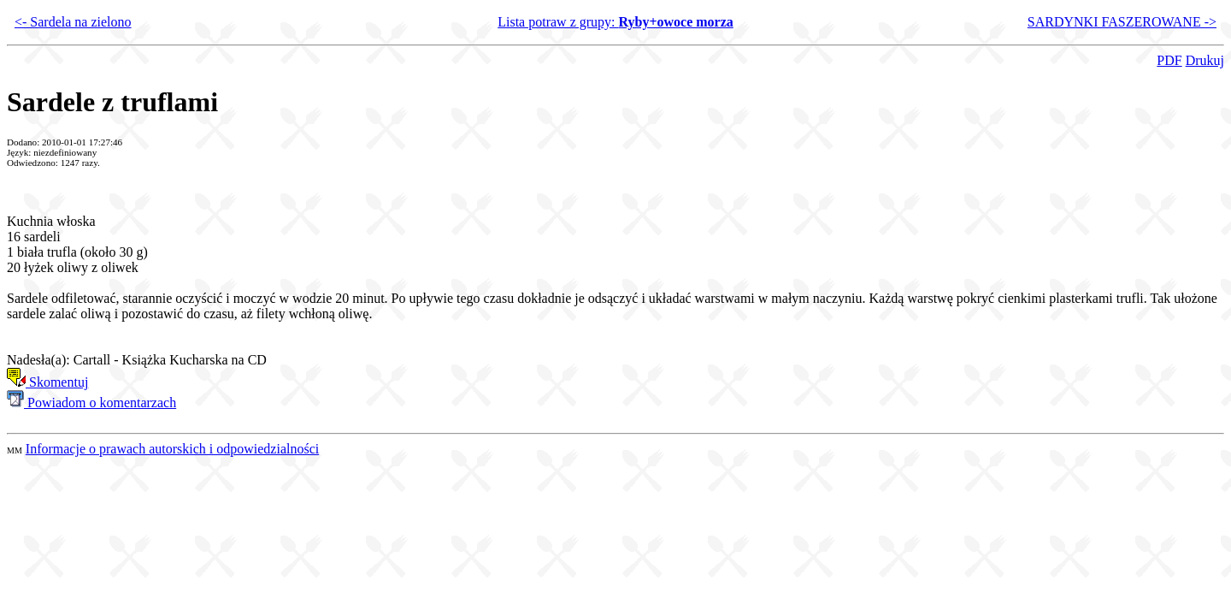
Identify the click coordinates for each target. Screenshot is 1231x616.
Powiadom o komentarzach (91, 402)
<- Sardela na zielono (73, 22)
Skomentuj (47, 382)
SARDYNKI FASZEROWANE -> (1122, 22)
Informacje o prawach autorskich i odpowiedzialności (172, 448)
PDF (1169, 60)
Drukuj (1205, 60)
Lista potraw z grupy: (615, 22)
